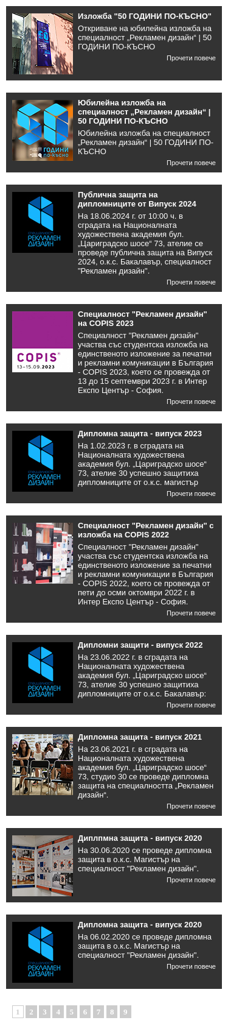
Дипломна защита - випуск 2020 (140, 924)
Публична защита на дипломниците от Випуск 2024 (137, 199)
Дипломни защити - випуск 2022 (140, 645)
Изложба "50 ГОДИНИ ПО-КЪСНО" (145, 16)
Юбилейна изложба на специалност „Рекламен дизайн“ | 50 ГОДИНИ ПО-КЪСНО (144, 112)
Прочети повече (191, 58)
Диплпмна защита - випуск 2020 (140, 838)
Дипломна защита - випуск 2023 (140, 433)
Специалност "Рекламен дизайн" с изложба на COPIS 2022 (146, 530)
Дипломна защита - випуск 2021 (140, 737)
